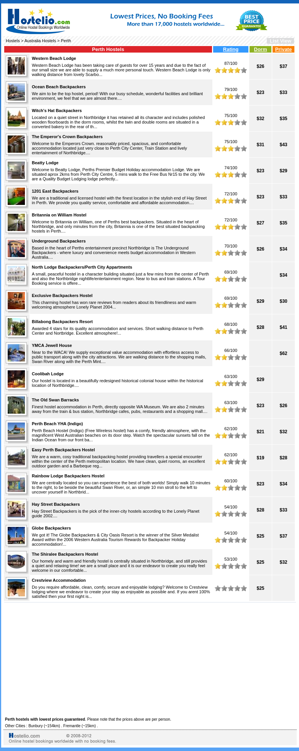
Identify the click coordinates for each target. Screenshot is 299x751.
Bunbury (35, 726)
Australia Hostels (40, 40)
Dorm (260, 49)
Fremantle (71, 726)
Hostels (13, 40)
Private (283, 49)
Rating (230, 49)
